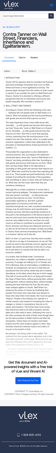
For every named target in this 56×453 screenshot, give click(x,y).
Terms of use (14, 446)
